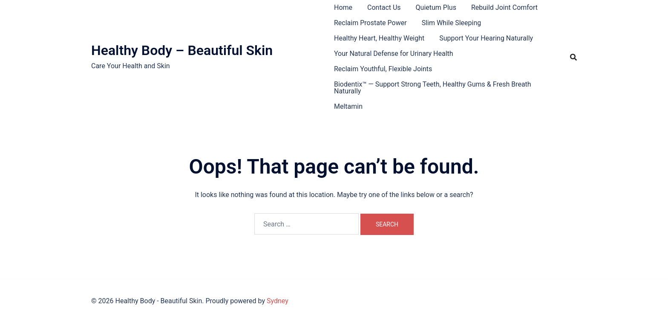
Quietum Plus (436, 7)
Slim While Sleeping (451, 23)
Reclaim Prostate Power (370, 23)
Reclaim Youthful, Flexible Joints (383, 69)
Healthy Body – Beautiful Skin (182, 50)
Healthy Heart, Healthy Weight (379, 38)
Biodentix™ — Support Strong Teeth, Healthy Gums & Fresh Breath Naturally (432, 87)
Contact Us (384, 7)
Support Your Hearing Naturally (486, 38)
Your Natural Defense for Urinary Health (393, 53)
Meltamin (348, 106)
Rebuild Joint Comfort (504, 7)
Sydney (277, 301)
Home (343, 7)
